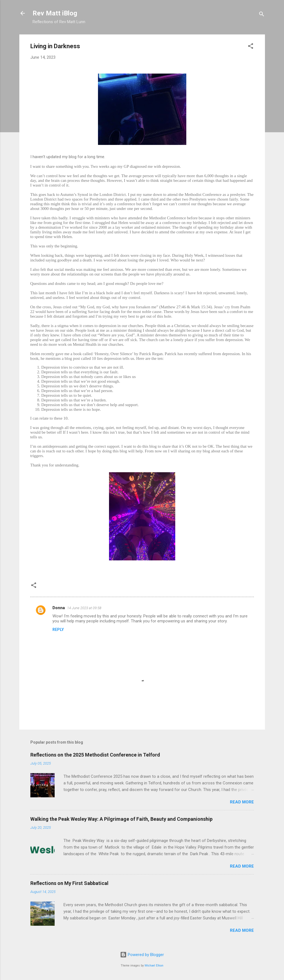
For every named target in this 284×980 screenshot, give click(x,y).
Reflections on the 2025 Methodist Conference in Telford (95, 755)
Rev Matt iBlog (55, 13)
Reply (58, 629)
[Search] (261, 15)
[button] (250, 47)
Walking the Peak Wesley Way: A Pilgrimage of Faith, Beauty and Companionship (121, 819)
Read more (242, 802)
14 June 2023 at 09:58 (84, 608)
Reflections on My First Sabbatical (69, 883)
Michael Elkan (154, 965)
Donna (58, 607)
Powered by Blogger (142, 954)
